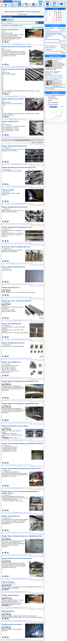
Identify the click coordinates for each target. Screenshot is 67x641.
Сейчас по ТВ (55, 25)
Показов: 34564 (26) (19, 487)
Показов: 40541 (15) (19, 464)
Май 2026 (55, 9)
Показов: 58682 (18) (19, 263)
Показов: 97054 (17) (18, 163)
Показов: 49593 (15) (19, 358)
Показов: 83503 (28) (18, 66)
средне (50, 100)
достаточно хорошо (53, 98)
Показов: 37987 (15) (19, 422)
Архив (62, 106)
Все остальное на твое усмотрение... (55, 75)
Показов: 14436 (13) (18, 591)
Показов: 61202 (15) (18, 297)
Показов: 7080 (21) (13, 96)
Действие (10, 19)
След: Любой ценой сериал (52, 39)
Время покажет (49, 28)
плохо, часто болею (53, 102)
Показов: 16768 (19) (18, 607)
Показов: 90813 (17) (19, 186)
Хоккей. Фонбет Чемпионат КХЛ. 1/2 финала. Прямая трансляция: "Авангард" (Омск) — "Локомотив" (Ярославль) (55, 34)
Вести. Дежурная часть (51, 46)
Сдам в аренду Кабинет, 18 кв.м (54, 58)
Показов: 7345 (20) (13, 118)
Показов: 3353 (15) (19, 639)
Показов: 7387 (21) (13, 136)
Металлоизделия (7, 16)
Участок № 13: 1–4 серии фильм (54, 51)
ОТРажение (48, 49)
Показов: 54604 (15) (18, 339)
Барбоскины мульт (50, 47)
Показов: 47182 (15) (19, 377)
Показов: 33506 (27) (19, 532)
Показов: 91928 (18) (18, 223)
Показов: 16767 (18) (18, 43)
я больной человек (53, 104)
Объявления (8, 1)
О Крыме (17, 1)
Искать (41, 22)
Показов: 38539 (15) (19, 399)
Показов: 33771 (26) (19, 512)
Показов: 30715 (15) (19, 554)
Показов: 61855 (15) (19, 283)
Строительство (22, 14)
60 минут (47, 30)
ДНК (46, 37)
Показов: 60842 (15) (18, 319)
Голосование (55, 92)
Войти (41, 1)
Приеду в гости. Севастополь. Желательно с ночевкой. (53, 72)
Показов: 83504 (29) (18, 578)
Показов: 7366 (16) (18, 620)
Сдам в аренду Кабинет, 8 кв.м (53, 78)
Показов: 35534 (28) (19, 439)
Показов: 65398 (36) (18, 203)
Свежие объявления (55, 56)
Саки (4, 19)
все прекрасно (52, 97)
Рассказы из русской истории (53, 42)
